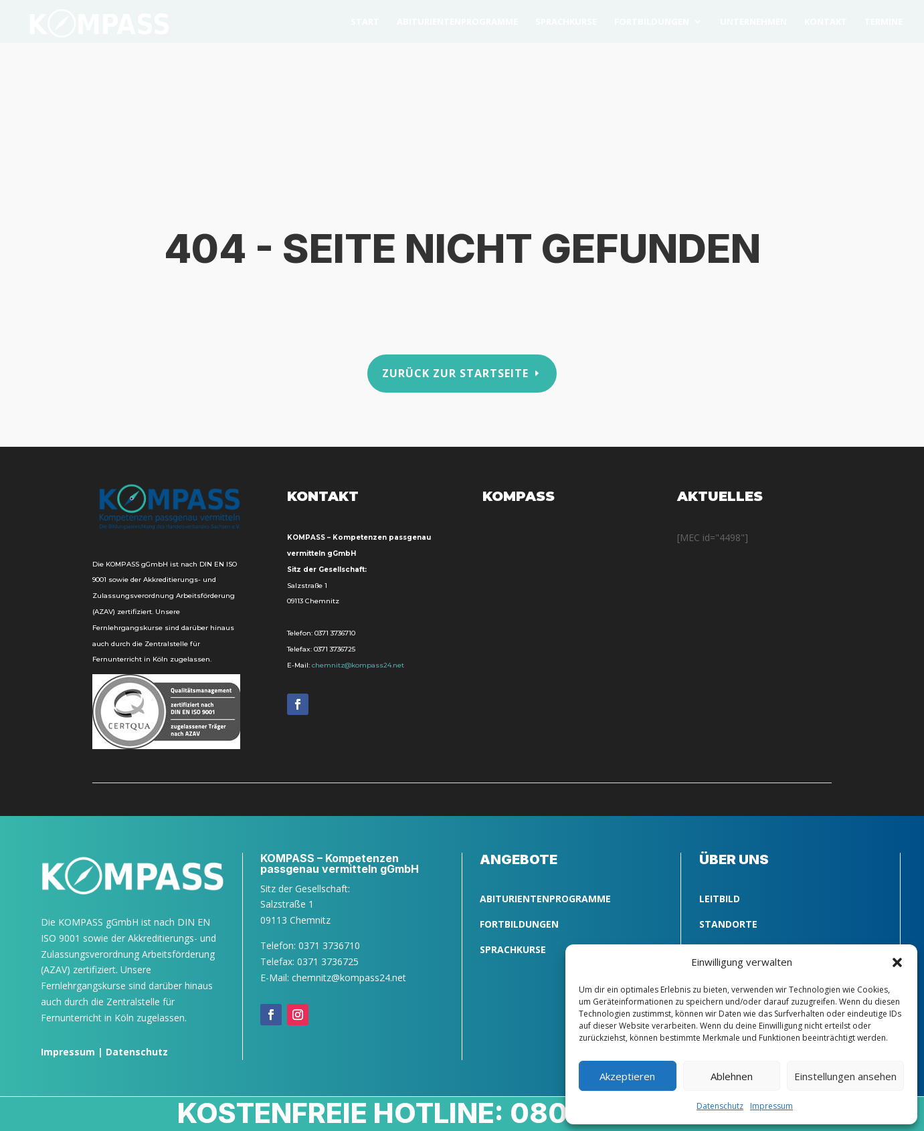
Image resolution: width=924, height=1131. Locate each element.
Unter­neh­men (753, 22)
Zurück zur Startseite (455, 373)
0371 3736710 (334, 633)
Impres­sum (771, 1106)
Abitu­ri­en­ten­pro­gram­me (457, 22)
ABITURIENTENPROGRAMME (545, 898)
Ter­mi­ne (883, 22)
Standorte (728, 924)
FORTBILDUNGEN (519, 924)
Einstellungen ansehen (845, 1076)
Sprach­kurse (566, 22)
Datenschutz (137, 1051)
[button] (897, 962)
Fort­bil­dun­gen (651, 22)
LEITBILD (719, 898)
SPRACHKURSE (513, 949)
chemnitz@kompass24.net (358, 665)
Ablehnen (732, 1076)
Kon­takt (825, 22)
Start (365, 22)
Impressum (68, 1051)
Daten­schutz (720, 1106)
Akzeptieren (627, 1076)
